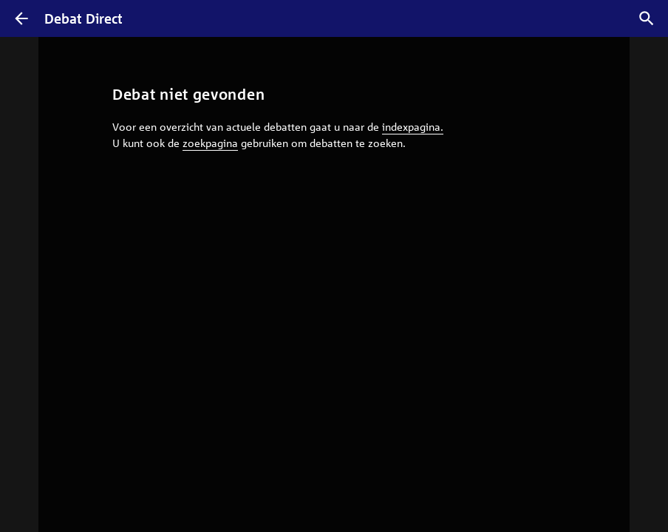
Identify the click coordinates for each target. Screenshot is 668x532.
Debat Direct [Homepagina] (83, 18)
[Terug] (21, 18)
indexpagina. (412, 126)
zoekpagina (210, 142)
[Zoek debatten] (647, 18)
